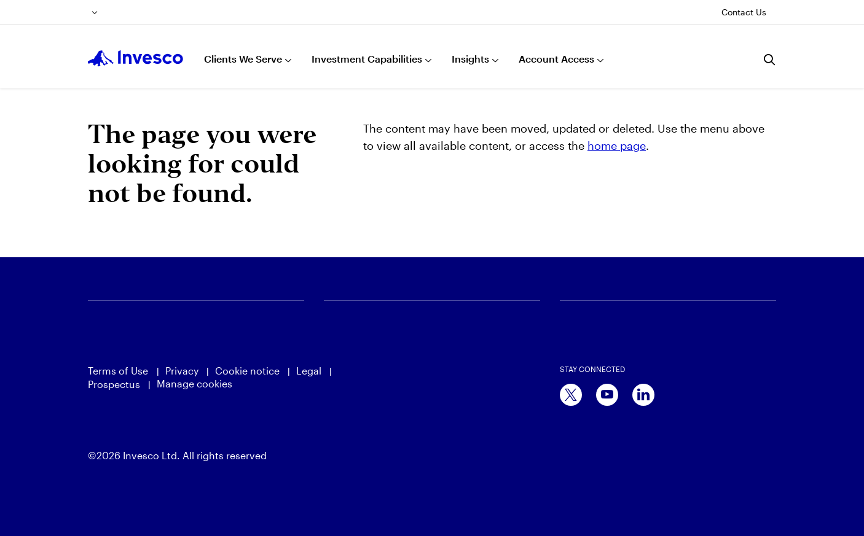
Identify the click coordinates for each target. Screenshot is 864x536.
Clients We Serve (243, 58)
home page (616, 145)
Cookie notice (247, 370)
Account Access (556, 58)
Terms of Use (119, 370)
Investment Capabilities (367, 58)
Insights (470, 58)
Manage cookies (194, 383)
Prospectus (114, 384)
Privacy (181, 370)
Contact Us (743, 12)
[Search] (770, 59)
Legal (308, 370)
